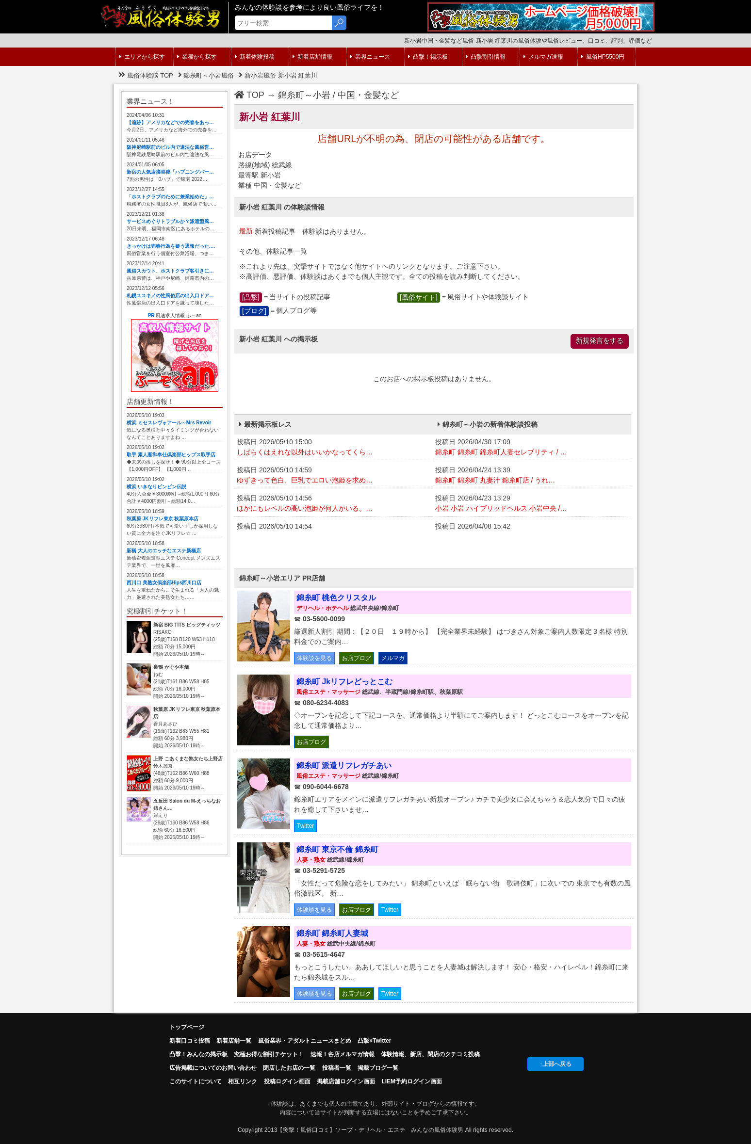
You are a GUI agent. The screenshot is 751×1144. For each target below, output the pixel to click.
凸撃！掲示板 (428, 56)
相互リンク (242, 1081)
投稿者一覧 (336, 1067)
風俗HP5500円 (602, 56)
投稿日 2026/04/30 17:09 (532, 447)
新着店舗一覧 (233, 1040)
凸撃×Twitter (374, 1040)
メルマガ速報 (543, 56)
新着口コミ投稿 (189, 1040)
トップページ (186, 1027)
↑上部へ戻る (555, 1064)
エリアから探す (142, 56)
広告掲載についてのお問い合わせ (213, 1067)
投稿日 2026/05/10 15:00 (333, 447)
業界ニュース (370, 56)
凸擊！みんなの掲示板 (198, 1054)
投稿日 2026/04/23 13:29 (532, 504)
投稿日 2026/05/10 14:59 (333, 475)
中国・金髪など (368, 95)
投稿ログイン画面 (287, 1081)
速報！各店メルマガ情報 (342, 1054)
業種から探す (197, 56)
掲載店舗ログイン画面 (346, 1081)
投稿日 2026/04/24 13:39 (532, 475)
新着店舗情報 (312, 56)
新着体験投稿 (255, 56)
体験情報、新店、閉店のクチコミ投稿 (430, 1054)
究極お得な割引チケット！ (269, 1054)
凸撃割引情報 (486, 56)
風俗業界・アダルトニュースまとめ (304, 1040)
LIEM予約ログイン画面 (411, 1081)
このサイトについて (195, 1081)
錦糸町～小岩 (304, 95)
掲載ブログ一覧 (378, 1067)
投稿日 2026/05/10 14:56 (333, 504)
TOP (249, 95)
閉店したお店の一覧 (289, 1067)
